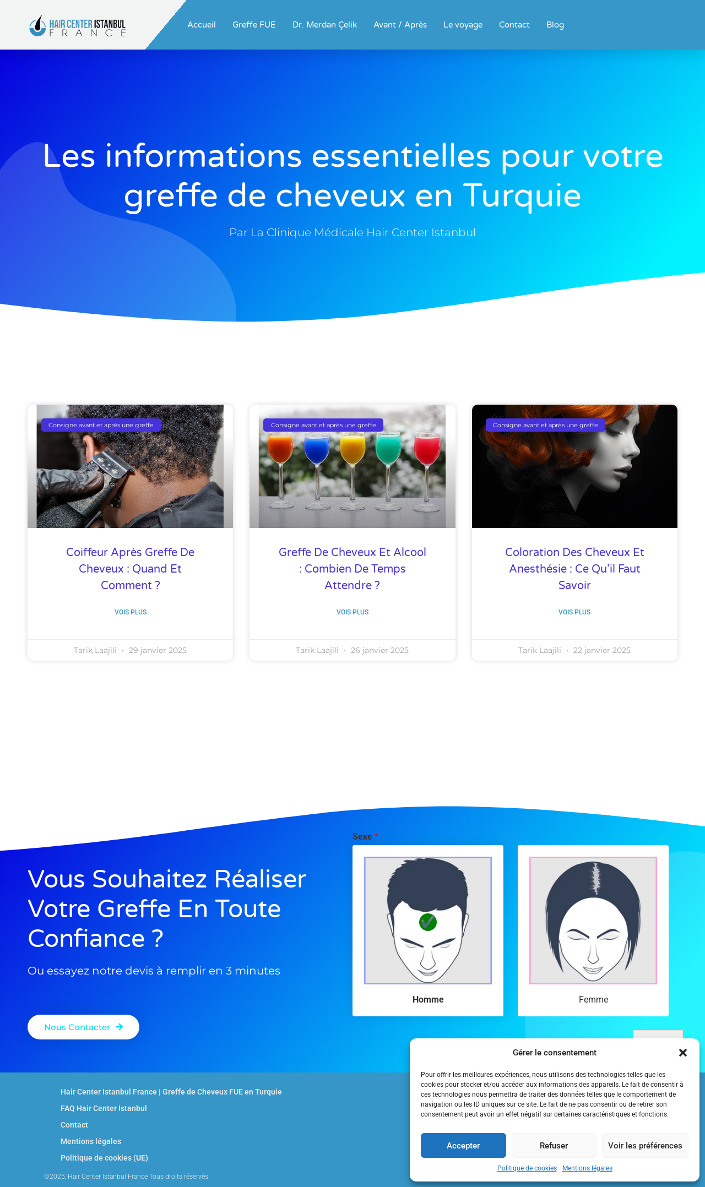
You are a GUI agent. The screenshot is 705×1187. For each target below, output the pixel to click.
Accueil (201, 25)
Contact (514, 25)
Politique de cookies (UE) (104, 1157)
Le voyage (462, 25)
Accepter (463, 1146)
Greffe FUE (254, 25)
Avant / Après (400, 25)
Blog (555, 25)
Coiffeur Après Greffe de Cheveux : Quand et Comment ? (130, 569)
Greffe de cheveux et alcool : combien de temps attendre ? (352, 569)
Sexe (365, 836)
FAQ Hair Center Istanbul (104, 1108)
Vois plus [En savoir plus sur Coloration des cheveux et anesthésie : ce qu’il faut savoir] (574, 612)
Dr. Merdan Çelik (324, 25)
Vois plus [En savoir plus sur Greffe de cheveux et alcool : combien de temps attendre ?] (352, 612)
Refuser (554, 1146)
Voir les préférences (645, 1146)
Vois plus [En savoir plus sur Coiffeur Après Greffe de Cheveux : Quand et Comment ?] (131, 612)
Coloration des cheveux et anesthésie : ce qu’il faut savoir (574, 569)
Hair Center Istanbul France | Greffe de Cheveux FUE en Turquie (171, 1091)
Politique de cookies (527, 1168)
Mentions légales (587, 1168)
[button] (682, 1052)
